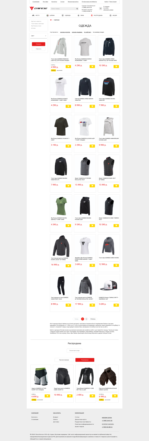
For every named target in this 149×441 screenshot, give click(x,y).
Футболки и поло (36, 26)
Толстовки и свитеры (37, 23)
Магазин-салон (107, 417)
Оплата (55, 419)
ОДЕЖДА (66, 15)
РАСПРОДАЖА (96, 15)
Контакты (54, 1)
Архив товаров (79, 426)
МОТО (35, 15)
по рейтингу (87, 32)
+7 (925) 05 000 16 (87, 11)
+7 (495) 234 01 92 (87, 7)
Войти (106, 1)
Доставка (45, 1)
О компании (36, 1)
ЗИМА (81, 15)
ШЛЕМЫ (51, 15)
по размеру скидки (98, 32)
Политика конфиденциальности (84, 424)
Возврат (55, 417)
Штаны (33, 28)
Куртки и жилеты (36, 21)
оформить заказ (108, 9)
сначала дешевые (77, 32)
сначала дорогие (65, 32)
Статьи (62, 1)
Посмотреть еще (74, 350)
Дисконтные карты (73, 1)
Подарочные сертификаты (89, 1)
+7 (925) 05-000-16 (107, 427)
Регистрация (113, 1)
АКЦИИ (113, 15)
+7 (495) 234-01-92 (107, 420)
